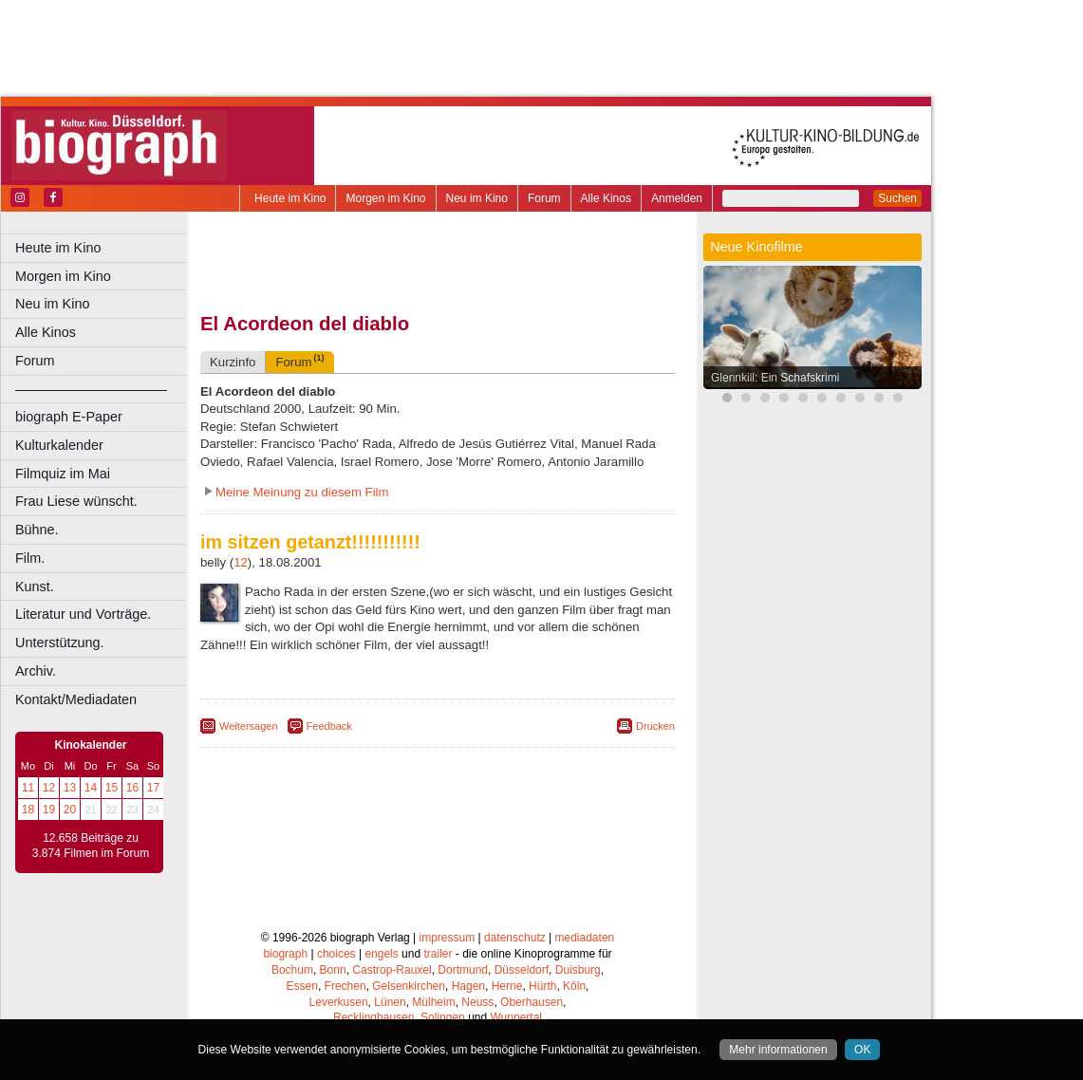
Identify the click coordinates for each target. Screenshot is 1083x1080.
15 (111, 787)
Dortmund (463, 970)
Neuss (477, 1002)
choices (336, 953)
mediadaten (585, 937)
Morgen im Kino (385, 198)
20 (70, 809)
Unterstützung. (59, 642)
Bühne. (37, 529)
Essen (302, 986)
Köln (574, 986)
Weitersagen (248, 726)
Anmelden (676, 198)
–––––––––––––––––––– (91, 389)
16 (132, 787)
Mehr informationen (778, 1049)
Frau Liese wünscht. (76, 501)
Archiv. (35, 671)
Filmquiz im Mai (62, 473)
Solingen (442, 1017)
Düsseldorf (522, 970)
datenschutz (515, 937)
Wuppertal (516, 1017)
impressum (448, 937)
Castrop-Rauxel (391, 970)
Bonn (333, 970)
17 (153, 787)
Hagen (468, 986)
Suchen (897, 198)
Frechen (345, 986)
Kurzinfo (232, 362)
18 (28, 809)
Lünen (389, 1002)
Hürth (542, 986)
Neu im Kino (477, 198)
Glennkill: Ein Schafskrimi (775, 377)
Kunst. (34, 586)
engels (381, 953)
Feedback (329, 726)
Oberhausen (531, 1002)
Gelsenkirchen (408, 986)
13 (70, 787)
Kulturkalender (59, 445)
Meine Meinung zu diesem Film (302, 492)
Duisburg (578, 970)
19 (49, 809)
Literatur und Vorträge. (83, 614)
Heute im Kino (290, 198)
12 (49, 787)
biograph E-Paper (68, 416)
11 (28, 787)
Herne (507, 986)
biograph (285, 953)
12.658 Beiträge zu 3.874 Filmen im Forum (90, 845)
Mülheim (433, 1002)
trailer (437, 953)
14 (90, 787)
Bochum (292, 970)
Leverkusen (338, 1002)
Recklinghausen (373, 1017)
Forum (544, 198)
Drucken (655, 726)
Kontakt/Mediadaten (76, 699)
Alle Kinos (606, 198)
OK (862, 1049)
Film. (30, 558)
